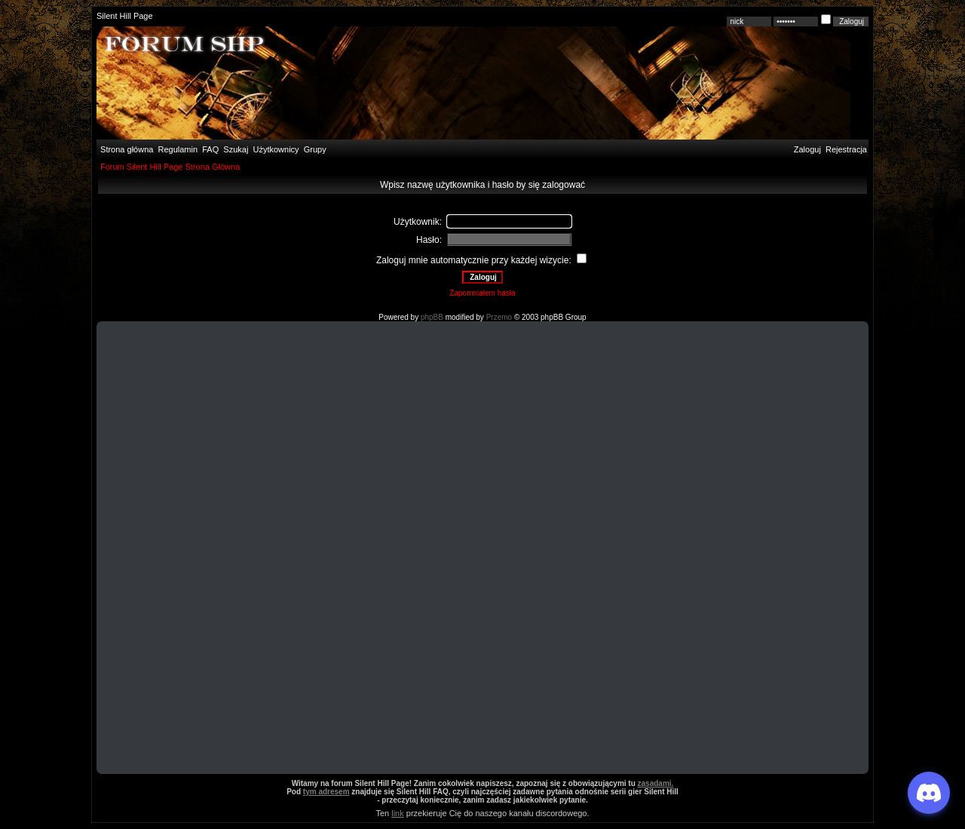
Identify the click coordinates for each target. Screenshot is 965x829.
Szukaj (235, 149)
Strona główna (125, 149)
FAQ (209, 149)
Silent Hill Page (124, 15)
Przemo (499, 317)
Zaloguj (807, 149)
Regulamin (176, 149)
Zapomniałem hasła (482, 293)
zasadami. (656, 783)
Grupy (315, 149)
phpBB (432, 317)
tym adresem (326, 792)
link (397, 813)
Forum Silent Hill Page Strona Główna (170, 166)
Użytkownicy (276, 149)
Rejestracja (846, 149)
